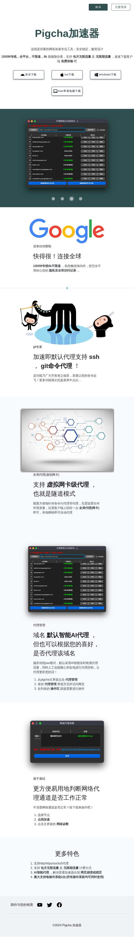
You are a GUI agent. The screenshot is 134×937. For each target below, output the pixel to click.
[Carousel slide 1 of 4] (53, 198)
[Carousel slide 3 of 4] (71, 198)
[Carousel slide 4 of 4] (80, 198)
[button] (28, 74)
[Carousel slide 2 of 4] (62, 198)
